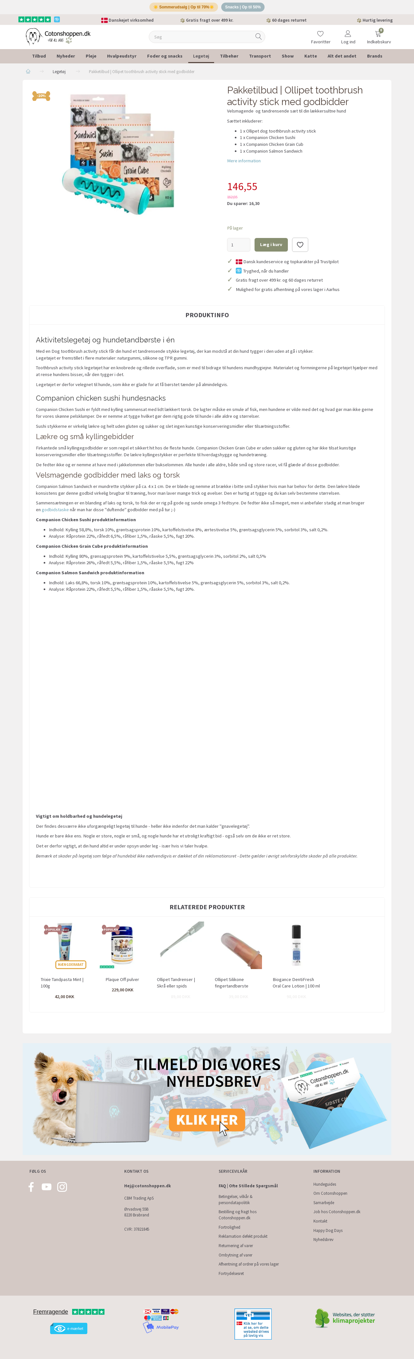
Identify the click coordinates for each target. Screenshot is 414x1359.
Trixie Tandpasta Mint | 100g (62, 985)
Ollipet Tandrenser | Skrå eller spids (176, 985)
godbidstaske (55, 512)
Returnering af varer (236, 1245)
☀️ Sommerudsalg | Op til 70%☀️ (182, 8)
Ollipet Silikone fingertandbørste (231, 985)
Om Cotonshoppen (330, 1193)
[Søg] (259, 39)
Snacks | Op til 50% (245, 8)
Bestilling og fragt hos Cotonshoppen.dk (237, 1215)
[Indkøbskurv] (378, 35)
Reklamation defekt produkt (243, 1236)
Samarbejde (323, 1202)
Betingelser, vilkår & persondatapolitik (236, 1199)
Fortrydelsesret (231, 1273)
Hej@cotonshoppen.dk (147, 1186)
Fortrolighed (229, 1227)
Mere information (244, 163)
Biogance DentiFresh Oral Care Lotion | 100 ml (296, 985)
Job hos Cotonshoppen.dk (336, 1211)
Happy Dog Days (328, 1230)
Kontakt (320, 1221)
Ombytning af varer (235, 1255)
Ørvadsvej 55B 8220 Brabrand (136, 1212)
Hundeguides (324, 1184)
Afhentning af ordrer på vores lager (249, 1264)
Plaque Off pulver (122, 982)
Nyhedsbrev (323, 1239)
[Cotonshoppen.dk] (58, 38)
